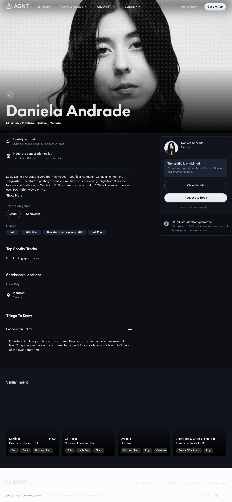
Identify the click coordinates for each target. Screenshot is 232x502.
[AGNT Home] (17, 7)
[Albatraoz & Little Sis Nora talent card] (199, 421)
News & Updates (146, 483)
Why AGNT (106, 7)
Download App (217, 483)
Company (133, 7)
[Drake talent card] (144, 421)
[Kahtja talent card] (32, 421)
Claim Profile (195, 185)
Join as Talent (189, 7)
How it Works (170, 483)
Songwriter (33, 214)
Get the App (215, 7)
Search (44, 7)
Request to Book (196, 197)
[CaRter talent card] (88, 421)
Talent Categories (74, 7)
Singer (13, 214)
